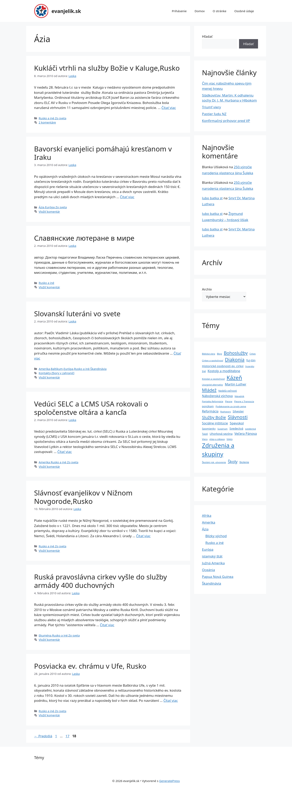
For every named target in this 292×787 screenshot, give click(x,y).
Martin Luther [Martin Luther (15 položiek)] (235, 384)
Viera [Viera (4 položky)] (205, 439)
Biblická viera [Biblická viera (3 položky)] (208, 353)
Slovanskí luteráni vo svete (77, 313)
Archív (207, 289)
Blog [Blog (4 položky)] (219, 353)
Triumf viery (211, 107)
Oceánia (208, 570)
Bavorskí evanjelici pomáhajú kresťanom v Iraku (103, 153)
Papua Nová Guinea (217, 576)
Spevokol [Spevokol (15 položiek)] (237, 423)
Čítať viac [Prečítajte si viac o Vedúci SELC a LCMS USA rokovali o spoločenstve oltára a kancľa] (64, 451)
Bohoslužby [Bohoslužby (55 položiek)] (236, 353)
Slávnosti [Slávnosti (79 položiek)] (238, 417)
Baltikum (57, 369)
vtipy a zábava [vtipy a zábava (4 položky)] (217, 439)
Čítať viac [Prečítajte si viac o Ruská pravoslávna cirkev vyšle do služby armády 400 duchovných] (107, 625)
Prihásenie (179, 11)
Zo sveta (60, 118)
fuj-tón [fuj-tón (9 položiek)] (251, 360)
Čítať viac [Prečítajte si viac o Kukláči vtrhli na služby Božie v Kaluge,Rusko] (168, 107)
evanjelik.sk (66, 11)
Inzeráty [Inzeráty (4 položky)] (249, 366)
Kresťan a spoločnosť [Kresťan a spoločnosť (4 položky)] (213, 378)
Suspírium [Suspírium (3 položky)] (222, 428)
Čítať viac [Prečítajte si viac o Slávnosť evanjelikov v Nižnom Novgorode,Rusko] (143, 536)
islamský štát (212, 556)
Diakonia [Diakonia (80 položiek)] (235, 359)
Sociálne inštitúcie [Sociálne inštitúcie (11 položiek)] (215, 423)
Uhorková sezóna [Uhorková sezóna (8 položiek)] (221, 434)
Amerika (44, 369)
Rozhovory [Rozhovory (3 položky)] (225, 411)
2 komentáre (47, 122)
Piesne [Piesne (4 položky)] (228, 401)
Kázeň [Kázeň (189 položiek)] (234, 377)
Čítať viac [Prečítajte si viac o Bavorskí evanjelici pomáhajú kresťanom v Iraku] (127, 197)
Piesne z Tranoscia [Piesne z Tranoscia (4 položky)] (244, 401)
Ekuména (45, 635)
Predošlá (43, 736)
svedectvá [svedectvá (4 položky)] (250, 428)
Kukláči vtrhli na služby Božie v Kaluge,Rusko (107, 68)
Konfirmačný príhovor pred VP (226, 120)
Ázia (41, 207)
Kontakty (45, 373)
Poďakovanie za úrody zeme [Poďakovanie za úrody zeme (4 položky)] (231, 406)
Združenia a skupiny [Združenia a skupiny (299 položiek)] (218, 449)
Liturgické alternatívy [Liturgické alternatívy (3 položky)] (212, 384)
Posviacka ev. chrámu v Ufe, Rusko (90, 666)
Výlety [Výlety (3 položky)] (230, 439)
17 (67, 736)
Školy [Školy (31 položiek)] (232, 461)
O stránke (219, 11)
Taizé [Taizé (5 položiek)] (205, 434)
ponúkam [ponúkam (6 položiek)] (208, 406)
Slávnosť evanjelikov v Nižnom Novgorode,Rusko (83, 497)
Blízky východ (216, 536)
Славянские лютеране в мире (84, 238)
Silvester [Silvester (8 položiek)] (238, 411)
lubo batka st (212, 198)
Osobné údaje (244, 11)
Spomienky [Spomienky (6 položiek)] (209, 428)
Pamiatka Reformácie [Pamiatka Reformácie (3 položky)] (212, 401)
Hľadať (207, 36)
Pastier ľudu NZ (214, 114)
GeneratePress (169, 781)
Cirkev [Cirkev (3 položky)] (253, 353)
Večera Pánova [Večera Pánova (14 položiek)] (245, 433)
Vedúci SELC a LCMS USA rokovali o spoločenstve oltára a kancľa (91, 408)
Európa (50, 207)
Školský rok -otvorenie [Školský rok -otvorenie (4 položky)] (214, 462)
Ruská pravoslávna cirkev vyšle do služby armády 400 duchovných (100, 581)
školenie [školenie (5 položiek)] (244, 462)
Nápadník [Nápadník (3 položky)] (239, 396)
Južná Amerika (213, 563)
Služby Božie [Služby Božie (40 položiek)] (214, 417)
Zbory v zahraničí (62, 373)
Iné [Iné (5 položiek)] (204, 371)
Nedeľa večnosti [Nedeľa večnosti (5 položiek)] (227, 391)
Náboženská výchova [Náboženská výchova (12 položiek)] (217, 396)
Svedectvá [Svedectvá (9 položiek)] (236, 428)
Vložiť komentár (49, 212)
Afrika (206, 515)
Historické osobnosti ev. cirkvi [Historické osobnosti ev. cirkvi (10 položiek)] (223, 366)
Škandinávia (98, 369)
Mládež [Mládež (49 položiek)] (209, 390)
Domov (200, 11)
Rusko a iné (46, 118)
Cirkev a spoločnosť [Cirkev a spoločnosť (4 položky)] (212, 360)
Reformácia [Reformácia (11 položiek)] (210, 411)
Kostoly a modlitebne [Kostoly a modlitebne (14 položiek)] (224, 371)
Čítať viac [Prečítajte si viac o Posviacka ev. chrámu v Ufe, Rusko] (170, 700)
